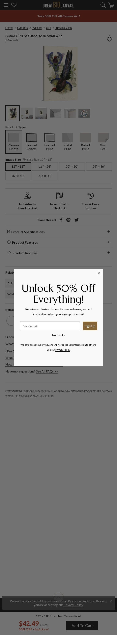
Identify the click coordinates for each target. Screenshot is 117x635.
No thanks (58, 335)
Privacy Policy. (62, 349)
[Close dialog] (99, 273)
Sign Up (90, 326)
